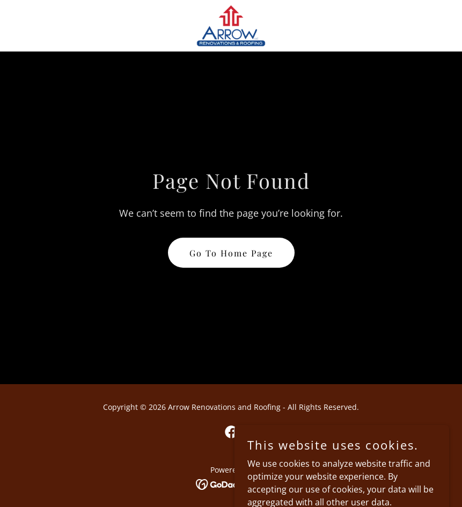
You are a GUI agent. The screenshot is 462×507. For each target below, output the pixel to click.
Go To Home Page (231, 253)
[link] (231, 25)
